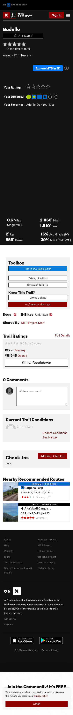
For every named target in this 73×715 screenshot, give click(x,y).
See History (49, 437)
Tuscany (26, 55)
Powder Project (46, 562)
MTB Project (45, 545)
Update (54, 433)
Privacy (55, 650)
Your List (48, 104)
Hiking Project (45, 550)
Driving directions (37, 278)
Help (6, 545)
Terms (45, 650)
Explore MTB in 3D (47, 68)
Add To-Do (33, 104)
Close (36, 703)
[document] (36, 698)
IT (15, 55)
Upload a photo (38, 297)
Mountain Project (47, 539)
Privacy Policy (40, 696)
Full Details (62, 335)
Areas (6, 55)
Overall (22, 355)
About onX (10, 618)
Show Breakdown (36, 362)
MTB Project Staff (33, 322)
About (7, 539)
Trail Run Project (47, 556)
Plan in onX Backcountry (38, 268)
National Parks (46, 568)
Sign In (56, 15)
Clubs (7, 556)
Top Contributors (13, 562)
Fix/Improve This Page (37, 304)
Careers (8, 624)
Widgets (8, 550)
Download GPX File (37, 284)
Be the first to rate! (18, 48)
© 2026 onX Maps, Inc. (26, 650)
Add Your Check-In (52, 456)
